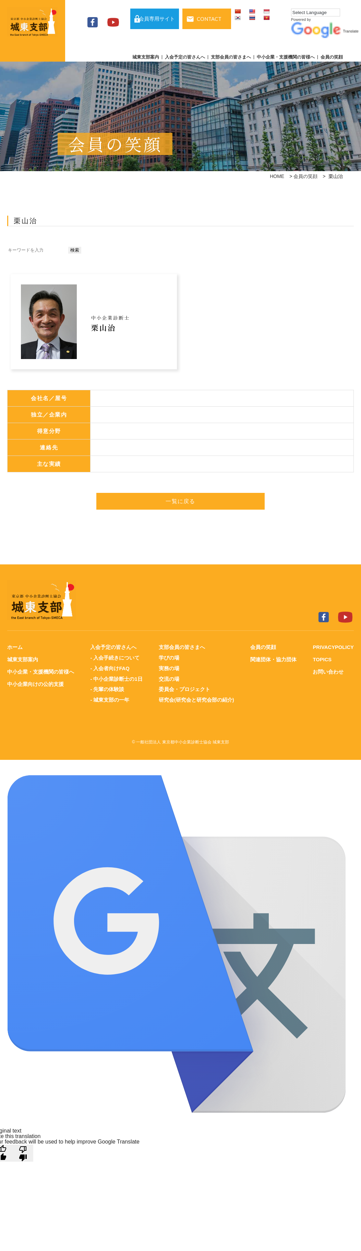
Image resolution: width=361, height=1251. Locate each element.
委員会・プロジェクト (184, 688)
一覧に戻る (180, 501)
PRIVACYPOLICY (333, 647)
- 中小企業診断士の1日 (116, 678)
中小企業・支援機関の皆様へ (286, 57)
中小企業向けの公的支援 (35, 683)
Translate (325, 31)
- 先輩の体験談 (107, 688)
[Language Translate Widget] (315, 12)
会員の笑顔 (332, 57)
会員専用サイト (157, 19)
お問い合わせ (327, 671)
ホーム (15, 647)
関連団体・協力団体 (273, 659)
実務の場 (168, 668)
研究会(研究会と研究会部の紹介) (196, 698)
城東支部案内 (145, 57)
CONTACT (209, 19)
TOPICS (322, 659)
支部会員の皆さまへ (231, 57)
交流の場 (168, 678)
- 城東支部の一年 (109, 698)
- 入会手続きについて (115, 657)
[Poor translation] (23, 1151)
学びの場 (168, 657)
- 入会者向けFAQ (110, 668)
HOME (277, 176)
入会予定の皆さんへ (185, 57)
